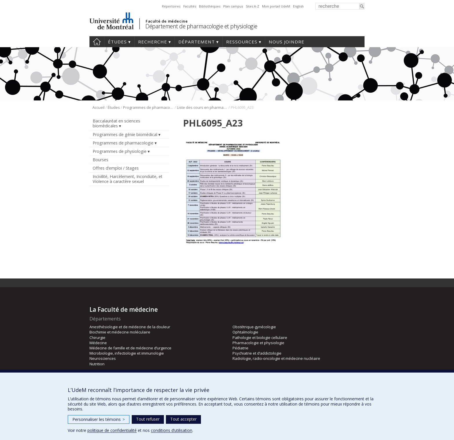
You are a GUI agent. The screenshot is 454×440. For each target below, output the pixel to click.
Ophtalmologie (245, 332)
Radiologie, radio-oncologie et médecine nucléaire (276, 358)
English (298, 6)
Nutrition (97, 363)
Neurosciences (102, 358)
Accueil (97, 41)
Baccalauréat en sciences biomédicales (116, 123)
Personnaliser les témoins (98, 419)
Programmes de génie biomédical (125, 134)
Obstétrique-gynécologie (254, 326)
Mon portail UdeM (276, 6)
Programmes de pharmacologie (148, 107)
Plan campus (233, 6)
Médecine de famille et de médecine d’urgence (130, 348)
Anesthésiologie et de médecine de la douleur (129, 326)
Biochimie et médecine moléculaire (119, 332)
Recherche (152, 42)
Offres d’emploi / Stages (116, 168)
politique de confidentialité (112, 430)
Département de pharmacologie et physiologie (201, 26)
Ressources (241, 42)
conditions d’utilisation (171, 430)
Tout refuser (148, 419)
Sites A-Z (252, 6)
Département (196, 42)
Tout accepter (183, 419)
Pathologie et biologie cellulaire (260, 337)
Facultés (189, 6)
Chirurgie (97, 337)
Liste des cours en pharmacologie (202, 107)
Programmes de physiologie (120, 151)
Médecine (98, 342)
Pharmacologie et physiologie (258, 342)
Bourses (100, 159)
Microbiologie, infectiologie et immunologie (126, 353)
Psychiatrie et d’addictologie (257, 353)
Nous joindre (286, 42)
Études (117, 42)
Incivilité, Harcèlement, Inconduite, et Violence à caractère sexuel (127, 179)
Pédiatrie (240, 348)
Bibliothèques (209, 6)
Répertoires (171, 6)
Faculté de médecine (167, 21)
